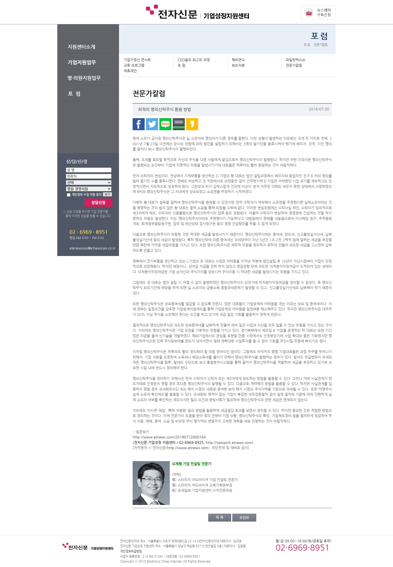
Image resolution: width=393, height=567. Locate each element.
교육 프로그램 (134, 65)
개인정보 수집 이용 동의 (87, 194)
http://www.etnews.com (187, 448)
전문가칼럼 (294, 65)
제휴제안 (130, 71)
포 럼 (181, 65)
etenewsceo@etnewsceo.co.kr (92, 248)
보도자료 (238, 65)
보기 (110, 195)
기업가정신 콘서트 (137, 60)
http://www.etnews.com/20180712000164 (169, 437)
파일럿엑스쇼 (295, 60)
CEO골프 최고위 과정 (194, 60)
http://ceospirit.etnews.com (229, 442)
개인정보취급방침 (131, 551)
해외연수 (238, 60)
